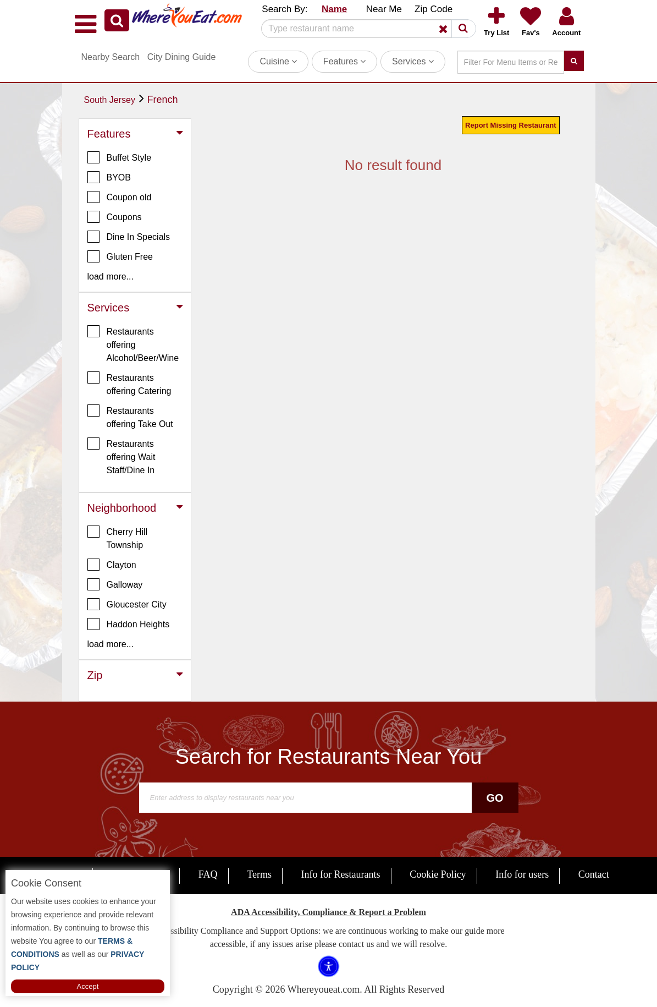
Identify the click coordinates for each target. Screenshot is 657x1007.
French (162, 99)
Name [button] (334, 9)
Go (494, 798)
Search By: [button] (284, 9)
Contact (593, 874)
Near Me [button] (384, 9)
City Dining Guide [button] (181, 57)
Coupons (114, 217)
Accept (88, 986)
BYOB (109, 177)
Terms (259, 874)
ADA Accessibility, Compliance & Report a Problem (328, 912)
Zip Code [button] (433, 9)
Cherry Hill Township (117, 538)
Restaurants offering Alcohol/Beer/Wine (133, 344)
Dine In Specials (128, 237)
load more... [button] (110, 276)
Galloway (115, 584)
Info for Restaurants (340, 874)
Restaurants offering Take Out (130, 416)
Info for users (522, 874)
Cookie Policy (438, 874)
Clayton (111, 565)
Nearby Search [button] (110, 57)
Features (344, 61)
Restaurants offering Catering (129, 383)
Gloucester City (127, 604)
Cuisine (278, 61)
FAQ (208, 874)
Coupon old (119, 197)
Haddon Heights (128, 624)
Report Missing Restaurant (510, 125)
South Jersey (109, 100)
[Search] (364, 28)
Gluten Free (120, 256)
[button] (116, 20)
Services (413, 61)
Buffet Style (119, 157)
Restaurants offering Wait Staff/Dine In (121, 456)
